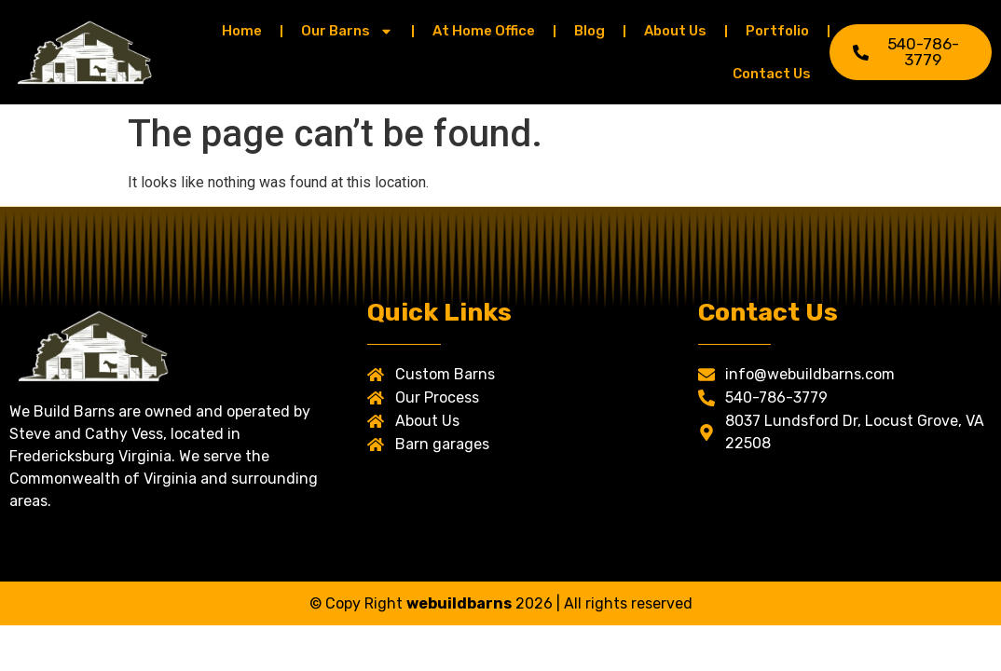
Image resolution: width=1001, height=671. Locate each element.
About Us (675, 30)
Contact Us (772, 73)
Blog (589, 30)
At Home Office (483, 30)
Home (242, 30)
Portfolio (777, 30)
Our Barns (347, 31)
